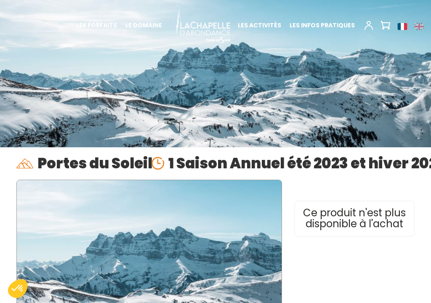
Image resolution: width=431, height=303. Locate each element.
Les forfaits (96, 25)
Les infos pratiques (322, 25)
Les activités (259, 25)
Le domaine (143, 25)
